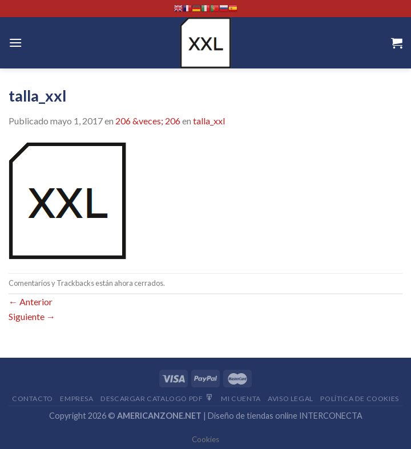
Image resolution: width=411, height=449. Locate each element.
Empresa (76, 398)
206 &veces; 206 (147, 120)
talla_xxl (209, 120)
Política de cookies (359, 398)
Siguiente (32, 316)
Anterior (31, 301)
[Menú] (15, 42)
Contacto (32, 398)
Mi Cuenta (241, 398)
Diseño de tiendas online (252, 415)
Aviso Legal (290, 398)
